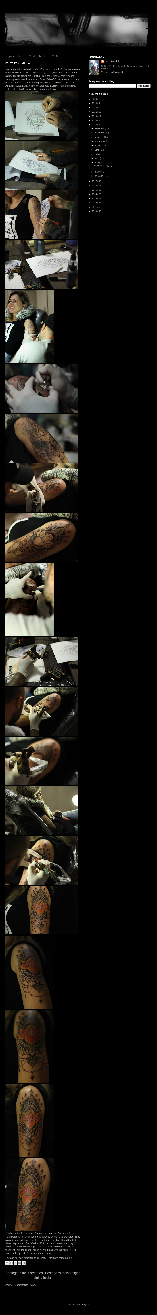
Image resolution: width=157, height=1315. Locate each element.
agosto (98, 145)
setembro (99, 141)
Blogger (85, 1304)
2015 (94, 190)
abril (97, 162)
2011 (94, 207)
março (98, 172)
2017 (94, 181)
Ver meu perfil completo (112, 72)
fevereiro (99, 176)
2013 (94, 198)
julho (97, 150)
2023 (94, 103)
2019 (94, 120)
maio (97, 158)
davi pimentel (112, 61)
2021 (94, 112)
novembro (100, 132)
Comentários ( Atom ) (26, 1285)
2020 (94, 116)
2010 (94, 211)
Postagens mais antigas (62, 1273)
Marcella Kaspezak (23, 89)
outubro (99, 137)
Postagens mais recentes (24, 1273)
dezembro (100, 128)
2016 (94, 185)
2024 (94, 99)
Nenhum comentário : (60, 1258)
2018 (94, 124)
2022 (94, 107)
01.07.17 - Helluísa (18, 63)
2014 (94, 194)
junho (98, 154)
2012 (94, 202)
